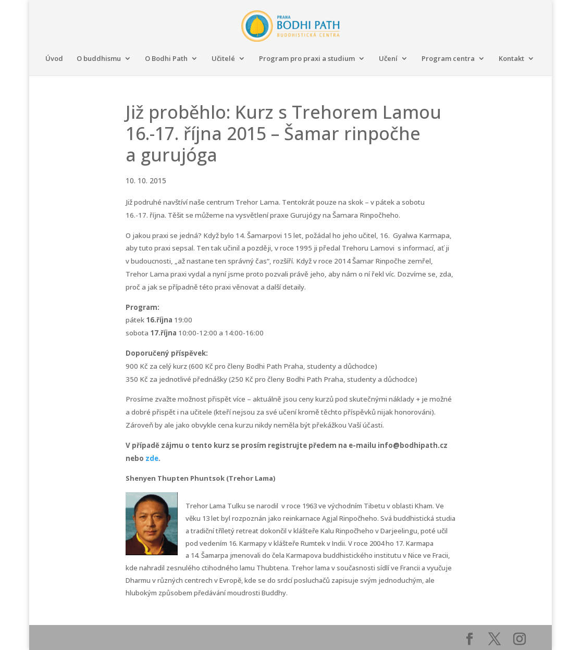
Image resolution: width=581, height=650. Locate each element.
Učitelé (223, 59)
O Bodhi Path (166, 59)
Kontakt (511, 59)
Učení (388, 59)
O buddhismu (99, 59)
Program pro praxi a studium (307, 59)
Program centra (448, 59)
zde (151, 458)
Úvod (54, 59)
